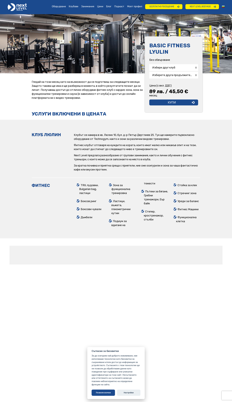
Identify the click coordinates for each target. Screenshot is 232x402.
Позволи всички (103, 393)
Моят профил (134, 6)
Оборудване (59, 6)
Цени (100, 6)
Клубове (73, 6)
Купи (172, 102)
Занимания (87, 6)
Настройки (129, 393)
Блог (108, 6)
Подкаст (119, 6)
